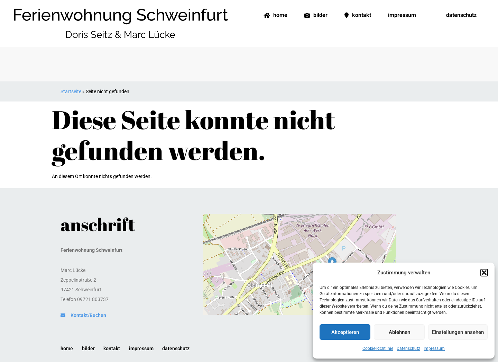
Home (275, 15)
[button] (484, 272)
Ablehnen (399, 332)
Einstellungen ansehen (458, 332)
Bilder (316, 15)
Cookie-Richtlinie (377, 348)
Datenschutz (408, 348)
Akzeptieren (345, 332)
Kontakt (357, 15)
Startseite (71, 91)
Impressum (434, 348)
